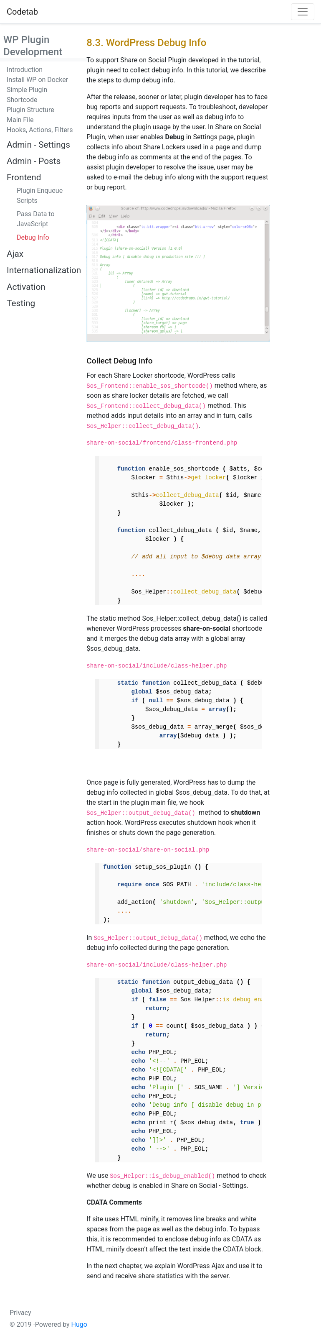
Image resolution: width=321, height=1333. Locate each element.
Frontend (24, 177)
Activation (26, 287)
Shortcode (22, 100)
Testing (21, 303)
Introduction (25, 70)
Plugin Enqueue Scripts (40, 196)
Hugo (79, 1324)
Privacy (20, 1313)
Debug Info (33, 237)
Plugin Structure (30, 110)
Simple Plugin (27, 90)
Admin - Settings (38, 145)
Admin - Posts (34, 161)
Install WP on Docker (37, 80)
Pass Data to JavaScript (36, 219)
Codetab (22, 12)
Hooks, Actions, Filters (40, 130)
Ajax (15, 254)
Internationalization (44, 270)
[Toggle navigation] (302, 11)
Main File (20, 120)
